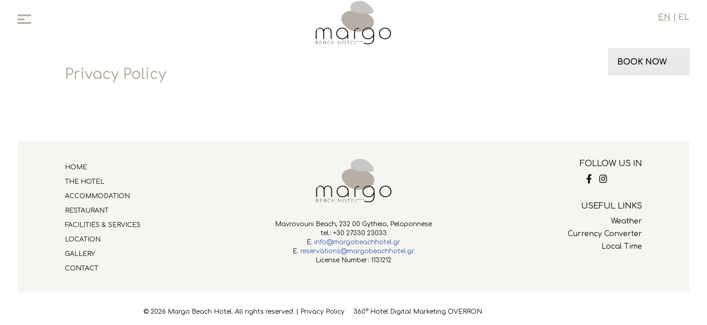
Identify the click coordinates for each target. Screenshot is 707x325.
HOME (76, 167)
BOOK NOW (642, 61)
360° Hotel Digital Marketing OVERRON (418, 311)
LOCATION (83, 239)
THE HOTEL (84, 181)
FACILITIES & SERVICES (103, 225)
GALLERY (80, 254)
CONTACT (81, 268)
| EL (679, 17)
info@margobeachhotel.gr (357, 242)
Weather (626, 221)
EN (664, 17)
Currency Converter (605, 234)
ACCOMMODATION (97, 196)
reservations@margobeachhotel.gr (357, 251)
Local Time (621, 246)
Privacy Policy (322, 311)
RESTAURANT (87, 210)
